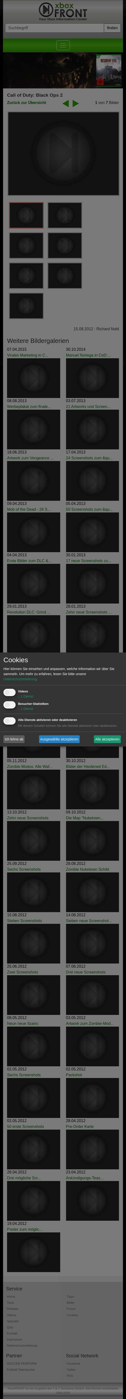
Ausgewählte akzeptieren (59, 739)
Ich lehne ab (14, 739)
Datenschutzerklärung (20, 679)
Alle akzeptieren (107, 739)
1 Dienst (25, 696)
